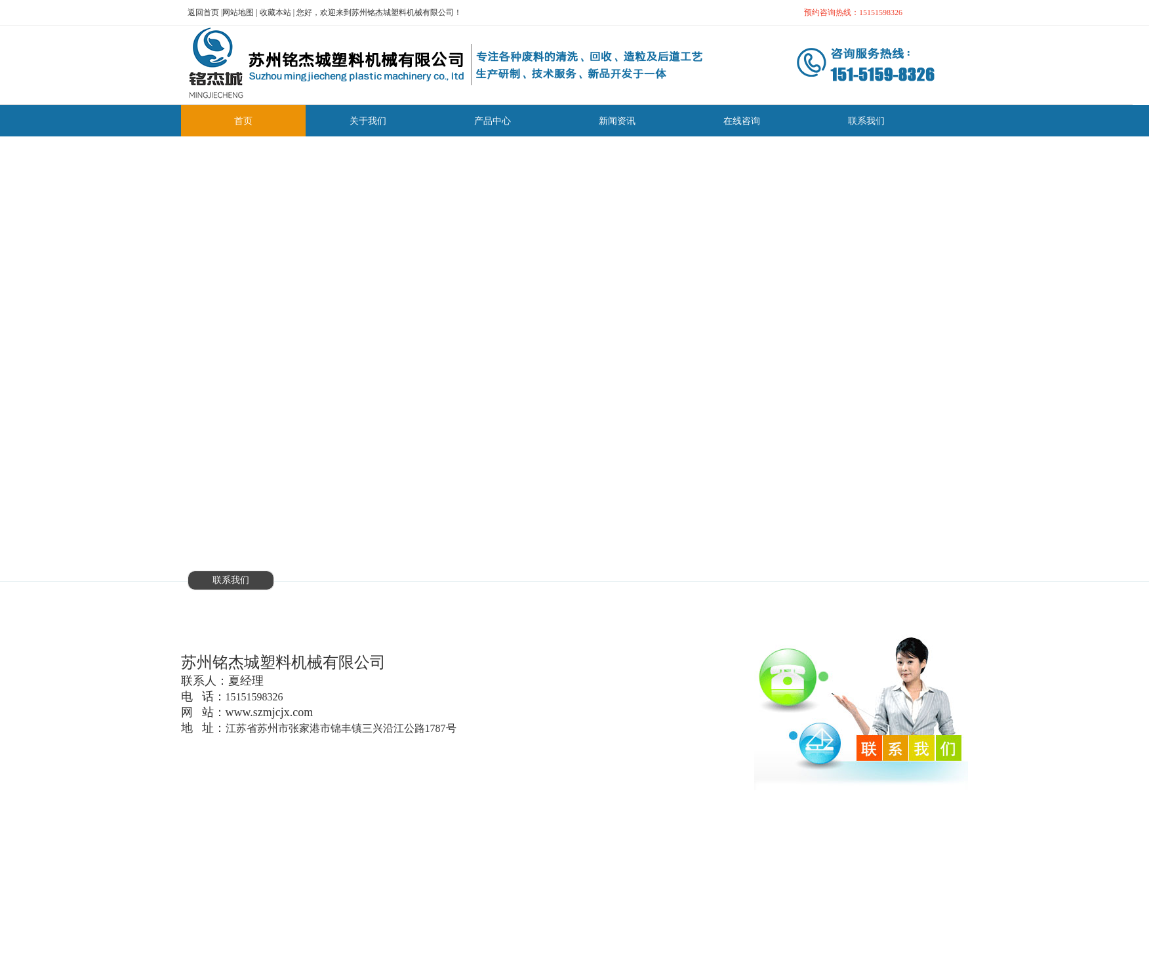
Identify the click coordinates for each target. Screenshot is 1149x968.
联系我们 (230, 580)
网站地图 (238, 12)
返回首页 (203, 12)
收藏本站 (275, 12)
